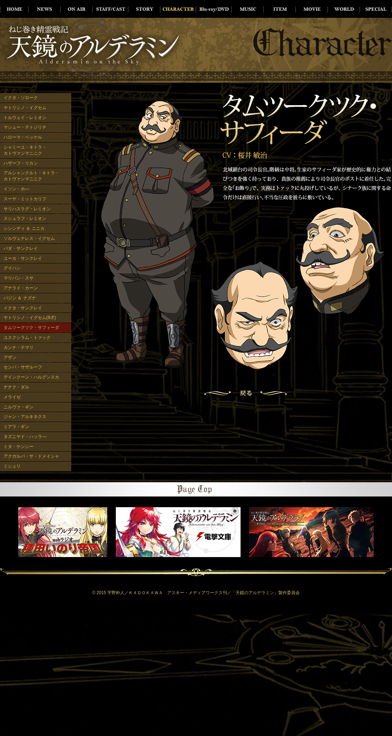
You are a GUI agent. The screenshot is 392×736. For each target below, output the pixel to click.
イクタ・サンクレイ (23, 307)
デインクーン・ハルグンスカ (31, 377)
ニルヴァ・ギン (18, 407)
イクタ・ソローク (21, 97)
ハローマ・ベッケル (23, 137)
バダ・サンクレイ (21, 248)
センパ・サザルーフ (23, 367)
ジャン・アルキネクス (25, 416)
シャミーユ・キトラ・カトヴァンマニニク (25, 150)
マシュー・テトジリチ (25, 127)
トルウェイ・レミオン (25, 117)
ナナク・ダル (16, 387)
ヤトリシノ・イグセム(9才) (30, 317)
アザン (10, 357)
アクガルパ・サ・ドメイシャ (31, 456)
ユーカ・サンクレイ (23, 258)
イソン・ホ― (16, 188)
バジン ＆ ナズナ (20, 297)
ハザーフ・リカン (21, 163)
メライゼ (12, 397)
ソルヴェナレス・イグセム (29, 238)
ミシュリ (12, 466)
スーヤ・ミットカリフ (25, 198)
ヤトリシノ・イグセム (25, 107)
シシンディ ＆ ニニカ (24, 228)
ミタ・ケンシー (18, 446)
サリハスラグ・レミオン (27, 208)
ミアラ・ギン (16, 426)
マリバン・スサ (18, 278)
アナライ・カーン (21, 287)
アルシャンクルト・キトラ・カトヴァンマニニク (31, 175)
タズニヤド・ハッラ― (25, 436)
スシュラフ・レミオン (25, 218)
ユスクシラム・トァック (27, 337)
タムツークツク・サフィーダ (31, 327)
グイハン (12, 268)
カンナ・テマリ (18, 347)
